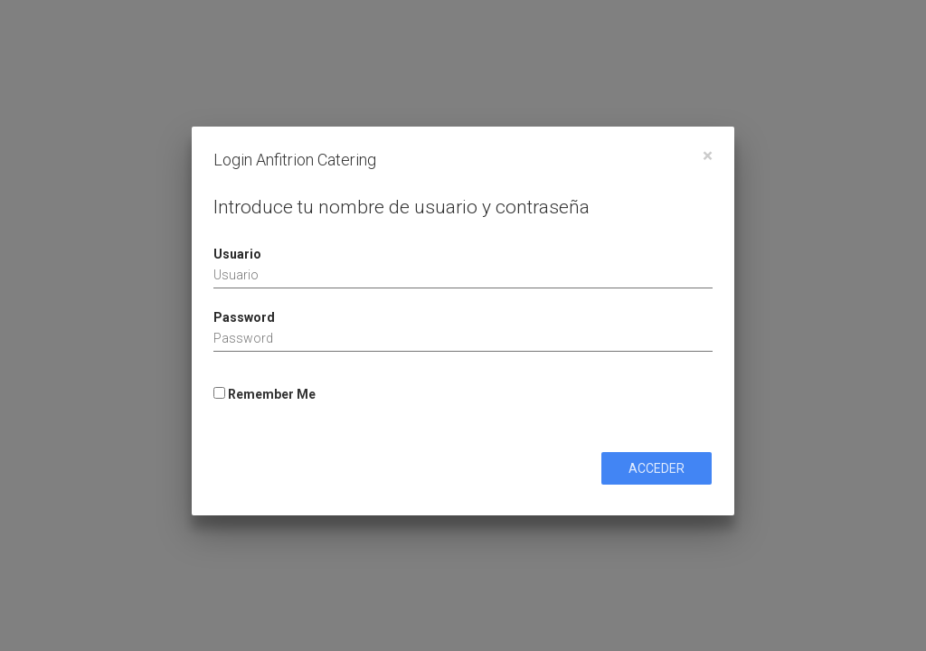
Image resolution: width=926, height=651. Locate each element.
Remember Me (264, 394)
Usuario (237, 254)
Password (244, 317)
